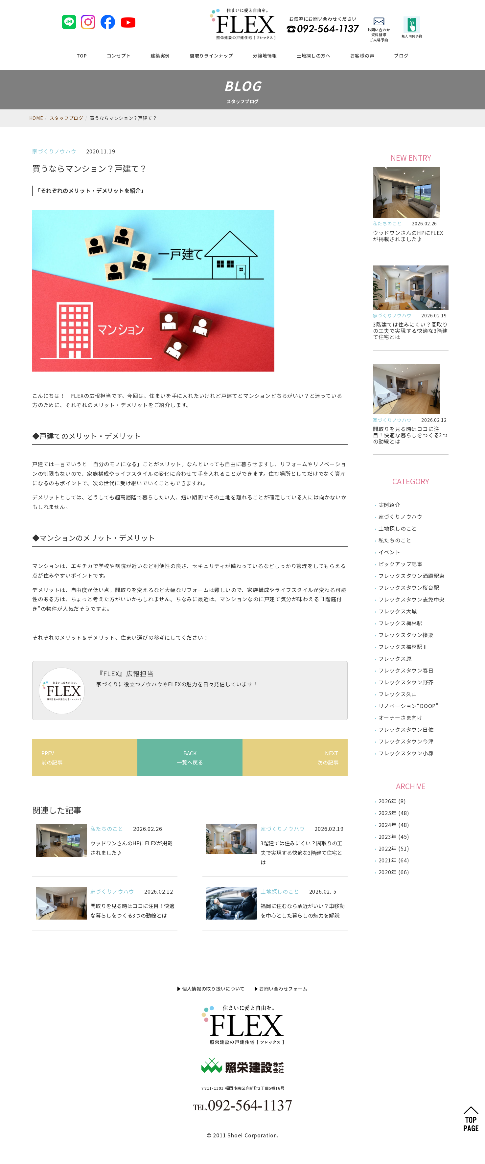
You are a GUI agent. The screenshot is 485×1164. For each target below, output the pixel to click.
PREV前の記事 (51, 757)
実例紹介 (390, 505)
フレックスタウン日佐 (406, 729)
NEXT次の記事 (327, 757)
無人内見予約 (412, 27)
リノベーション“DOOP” (409, 706)
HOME (36, 118)
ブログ (401, 55)
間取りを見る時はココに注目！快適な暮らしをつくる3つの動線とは (410, 435)
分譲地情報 (265, 55)
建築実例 (160, 55)
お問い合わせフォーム (283, 988)
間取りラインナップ (211, 55)
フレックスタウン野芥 (406, 682)
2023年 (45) (394, 836)
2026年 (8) (392, 801)
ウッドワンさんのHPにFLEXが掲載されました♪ (408, 236)
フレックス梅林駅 (401, 623)
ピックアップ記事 (401, 564)
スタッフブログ (66, 118)
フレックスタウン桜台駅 (409, 587)
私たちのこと (107, 829)
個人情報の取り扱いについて (213, 988)
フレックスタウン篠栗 (406, 635)
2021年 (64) (394, 860)
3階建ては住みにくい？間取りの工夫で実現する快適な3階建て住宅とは (410, 330)
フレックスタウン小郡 (406, 753)
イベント (390, 552)
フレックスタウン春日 (406, 670)
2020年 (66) (394, 872)
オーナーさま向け (401, 717)
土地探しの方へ (314, 55)
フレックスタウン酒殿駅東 (412, 576)
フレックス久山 (398, 694)
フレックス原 (395, 658)
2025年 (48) (394, 813)
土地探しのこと (280, 891)
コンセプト (119, 55)
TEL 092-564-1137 (323, 28)
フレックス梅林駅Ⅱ (403, 646)
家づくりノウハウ (54, 151)
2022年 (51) (394, 848)
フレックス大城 (398, 611)
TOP (82, 55)
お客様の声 (362, 55)
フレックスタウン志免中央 (412, 599)
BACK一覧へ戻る (190, 757)
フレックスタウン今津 (406, 741)
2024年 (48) (394, 825)
